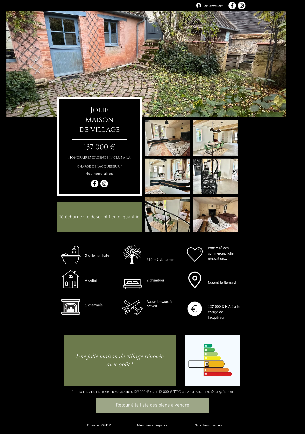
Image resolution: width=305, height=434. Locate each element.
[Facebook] (232, 5)
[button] (167, 138)
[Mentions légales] (152, 425)
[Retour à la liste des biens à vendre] (152, 405)
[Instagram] (241, 5)
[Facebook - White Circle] (94, 183)
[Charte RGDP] (99, 425)
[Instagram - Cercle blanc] (104, 183)
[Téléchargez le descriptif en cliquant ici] (99, 217)
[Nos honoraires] (99, 174)
